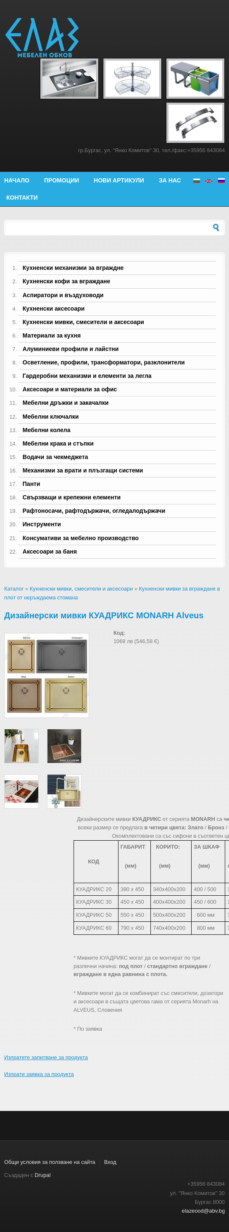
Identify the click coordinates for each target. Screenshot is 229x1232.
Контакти (22, 197)
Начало (16, 180)
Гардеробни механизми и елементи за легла (87, 375)
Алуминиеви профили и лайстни (71, 349)
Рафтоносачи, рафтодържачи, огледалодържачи (94, 510)
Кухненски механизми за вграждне (73, 267)
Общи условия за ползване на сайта (49, 1162)
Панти (31, 483)
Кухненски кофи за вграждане (66, 281)
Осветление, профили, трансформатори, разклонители (104, 362)
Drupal (43, 1175)
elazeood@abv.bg (203, 1211)
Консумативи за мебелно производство (81, 538)
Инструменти (42, 524)
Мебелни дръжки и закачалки (66, 402)
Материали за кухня (52, 335)
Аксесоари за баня (50, 551)
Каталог (14, 589)
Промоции (61, 180)
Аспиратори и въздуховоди (63, 295)
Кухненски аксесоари (54, 308)
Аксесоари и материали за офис (70, 389)
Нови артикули (119, 180)
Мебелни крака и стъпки (58, 443)
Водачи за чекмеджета (55, 457)
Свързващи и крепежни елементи (72, 497)
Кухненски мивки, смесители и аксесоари (83, 322)
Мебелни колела (47, 430)
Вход (110, 1162)
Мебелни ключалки (51, 416)
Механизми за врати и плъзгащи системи (83, 470)
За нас (170, 180)
